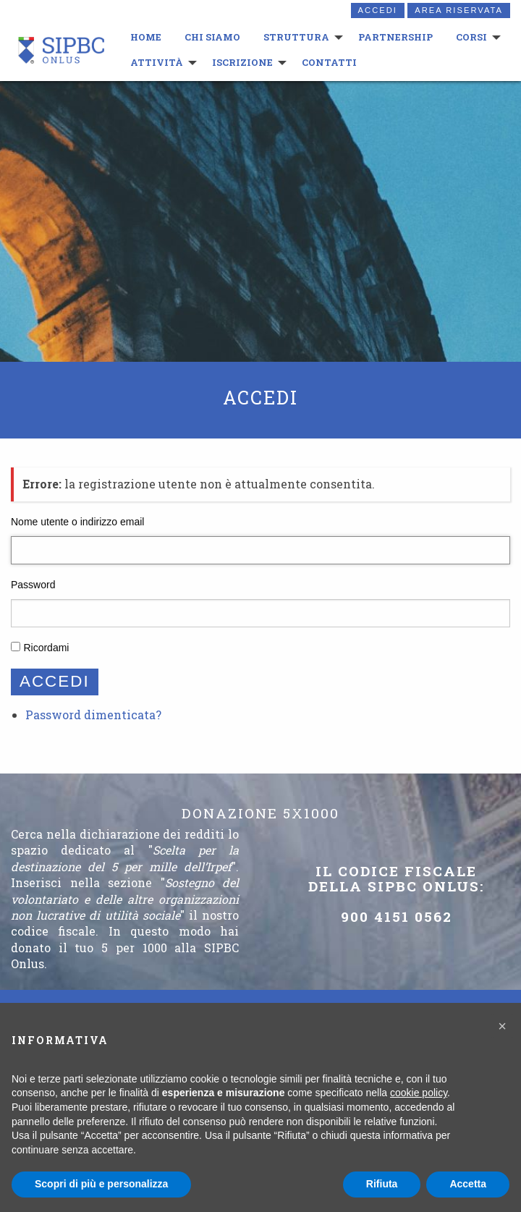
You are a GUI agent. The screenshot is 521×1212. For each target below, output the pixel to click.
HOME (144, 37)
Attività (155, 62)
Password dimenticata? (93, 714)
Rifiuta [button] (382, 1184)
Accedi (377, 10)
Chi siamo (211, 37)
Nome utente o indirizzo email (77, 521)
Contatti (327, 62)
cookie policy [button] (418, 1092)
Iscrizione (241, 62)
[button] (502, 1026)
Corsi (470, 37)
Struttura (295, 37)
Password (33, 584)
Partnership (394, 37)
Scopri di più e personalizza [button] (101, 1184)
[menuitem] (144, 37)
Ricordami (46, 647)
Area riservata (459, 10)
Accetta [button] (467, 1184)
